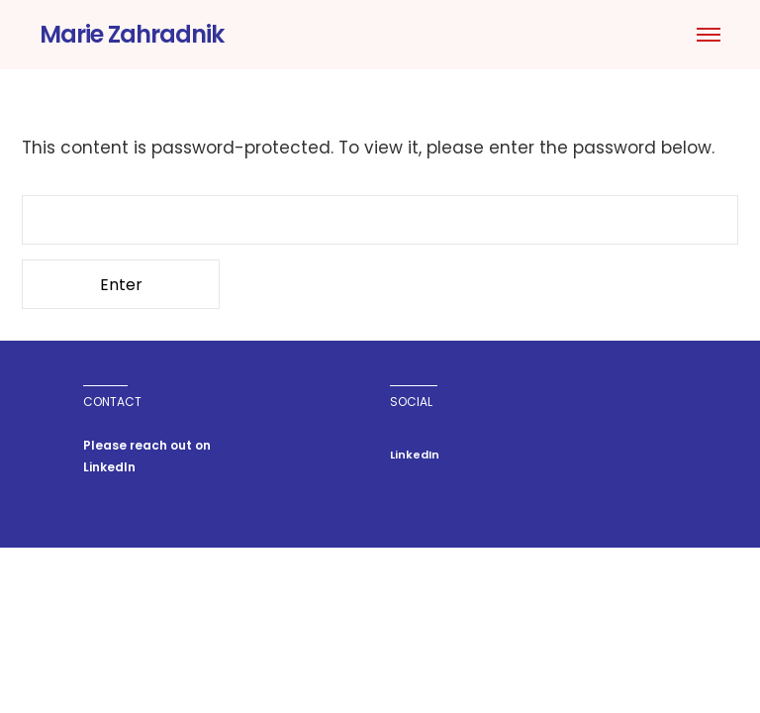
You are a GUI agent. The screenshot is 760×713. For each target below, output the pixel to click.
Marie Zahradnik (132, 34)
